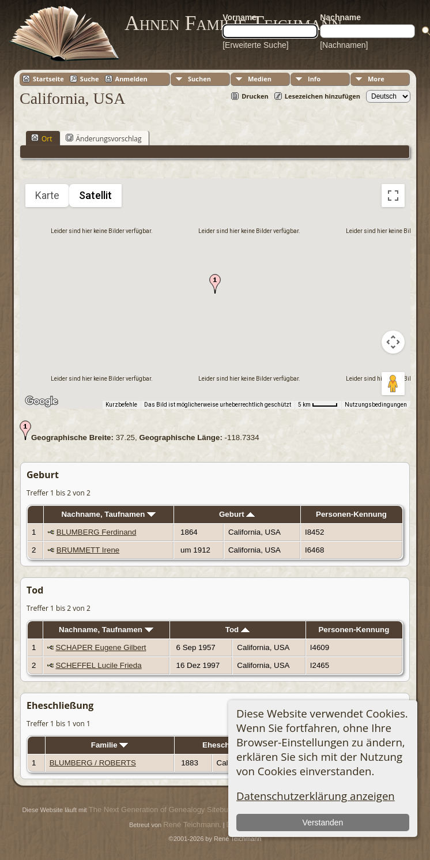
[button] (215, 284)
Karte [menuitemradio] (47, 195)
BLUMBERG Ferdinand (96, 532)
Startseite (48, 78)
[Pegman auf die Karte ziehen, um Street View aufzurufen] (393, 383)
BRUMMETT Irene (87, 550)
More (376, 78)
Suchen (199, 78)
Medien (259, 78)
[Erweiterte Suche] (255, 45)
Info (314, 78)
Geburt (237, 514)
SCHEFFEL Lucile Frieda (98, 665)
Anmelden (131, 78)
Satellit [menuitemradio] (95, 195)
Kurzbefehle (121, 404)
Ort (41, 138)
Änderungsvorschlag (104, 138)
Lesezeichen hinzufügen (322, 96)
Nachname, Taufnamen (108, 514)
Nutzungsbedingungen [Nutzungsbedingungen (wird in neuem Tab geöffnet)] (376, 404)
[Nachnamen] (344, 45)
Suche (89, 78)
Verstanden (322, 822)
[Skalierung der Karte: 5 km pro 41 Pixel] (318, 405)
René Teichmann (191, 824)
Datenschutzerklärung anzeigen (315, 795)
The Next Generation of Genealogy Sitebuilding (167, 809)
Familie (110, 745)
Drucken (255, 96)
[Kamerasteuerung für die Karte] (393, 342)
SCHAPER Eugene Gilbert (100, 647)
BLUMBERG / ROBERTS (93, 762)
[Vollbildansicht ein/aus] (393, 195)
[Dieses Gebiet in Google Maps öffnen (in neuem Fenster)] (41, 401)
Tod (237, 629)
